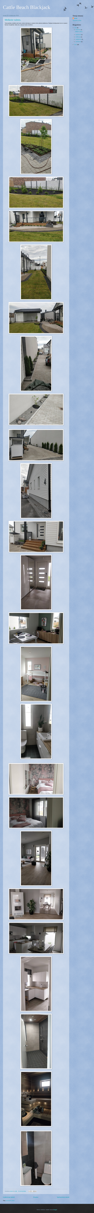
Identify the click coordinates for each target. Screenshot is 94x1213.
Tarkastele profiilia (77, 20)
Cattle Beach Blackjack (26, 7)
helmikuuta (78, 41)
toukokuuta (78, 34)
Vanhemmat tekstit (63, 1197)
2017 (75, 44)
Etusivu (35, 1197)
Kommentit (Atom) (10, 1200)
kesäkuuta (78, 29)
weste (75, 18)
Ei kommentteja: (22, 1191)
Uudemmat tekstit (9, 1197)
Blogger (55, 1209)
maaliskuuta (79, 39)
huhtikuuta (78, 37)
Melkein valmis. (13, 19)
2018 (75, 27)
